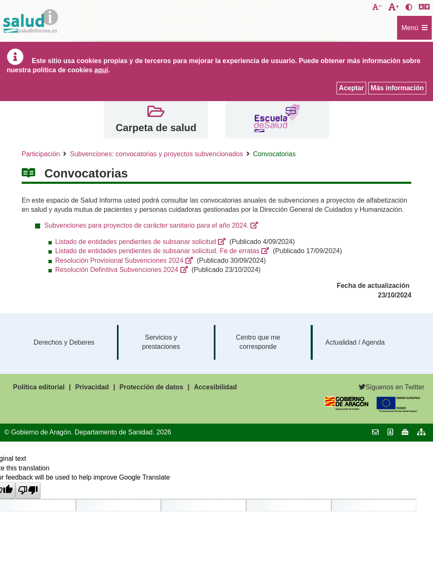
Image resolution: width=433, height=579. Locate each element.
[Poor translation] (28, 490)
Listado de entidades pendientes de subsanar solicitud (135, 241)
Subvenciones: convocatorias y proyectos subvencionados (156, 153)
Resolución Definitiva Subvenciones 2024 (116, 269)
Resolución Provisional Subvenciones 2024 (119, 260)
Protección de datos (151, 387)
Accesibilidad (215, 387)
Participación (41, 153)
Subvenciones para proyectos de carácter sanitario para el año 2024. (146, 225)
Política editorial (39, 387)
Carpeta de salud (156, 127)
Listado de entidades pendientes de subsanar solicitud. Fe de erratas (157, 250)
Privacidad (92, 387)
